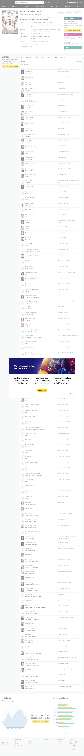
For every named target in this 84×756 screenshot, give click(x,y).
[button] (42, 390)
